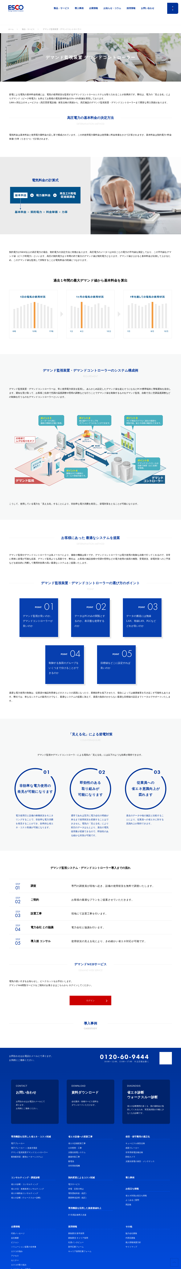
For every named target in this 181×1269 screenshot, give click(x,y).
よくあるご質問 (132, 1200)
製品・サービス (61, 8)
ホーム (11, 29)
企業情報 (93, 8)
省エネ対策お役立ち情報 (136, 1196)
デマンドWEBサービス (90, 964)
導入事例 (79, 8)
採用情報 (131, 8)
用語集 (128, 1205)
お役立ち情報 (132, 1189)
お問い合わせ (147, 8)
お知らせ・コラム (112, 8)
